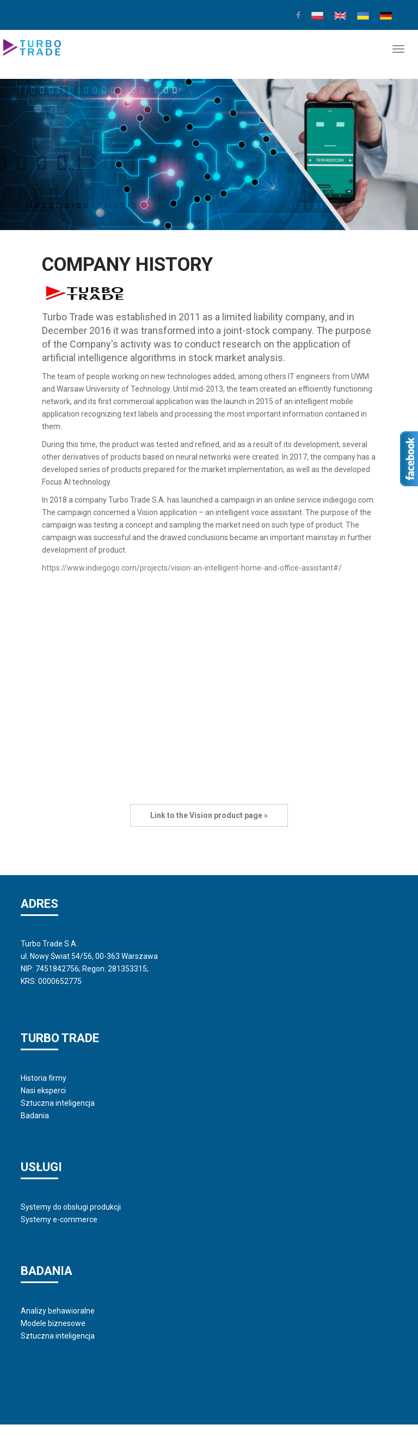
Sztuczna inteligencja (58, 1103)
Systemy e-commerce (59, 1219)
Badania (35, 1115)
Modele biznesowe (53, 1323)
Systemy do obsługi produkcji (71, 1207)
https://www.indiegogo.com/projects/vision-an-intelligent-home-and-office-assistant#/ (192, 567)
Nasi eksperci (43, 1090)
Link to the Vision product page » (209, 815)
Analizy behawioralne (58, 1310)
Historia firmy (43, 1078)
